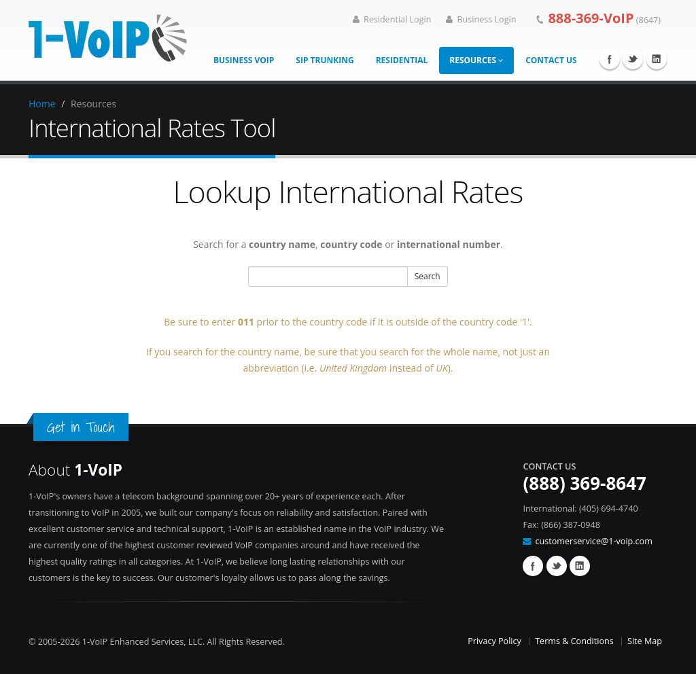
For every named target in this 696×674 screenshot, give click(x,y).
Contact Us (551, 60)
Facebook (609, 59)
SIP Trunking (324, 60)
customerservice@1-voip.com (593, 541)
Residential (402, 60)
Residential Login (392, 19)
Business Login (481, 19)
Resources (476, 60)
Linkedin (656, 59)
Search (427, 276)
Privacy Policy (494, 641)
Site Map (644, 641)
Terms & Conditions (574, 641)
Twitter (633, 59)
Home (42, 103)
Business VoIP (243, 60)
